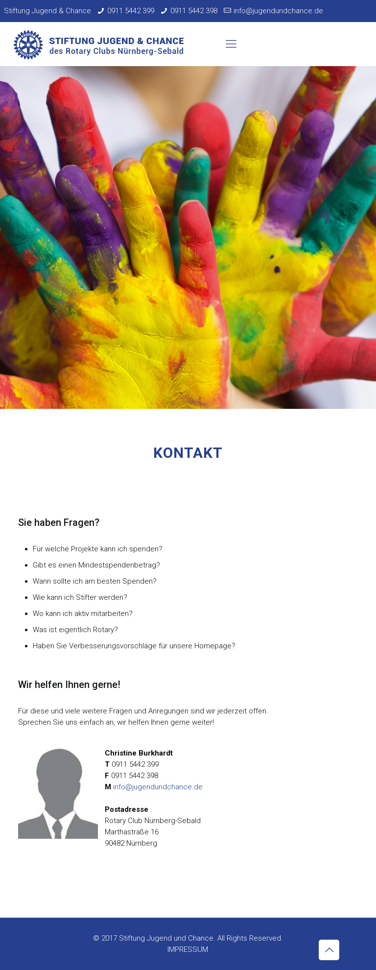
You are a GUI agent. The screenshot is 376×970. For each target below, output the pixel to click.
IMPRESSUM (187, 949)
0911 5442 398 (193, 10)
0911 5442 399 (130, 10)
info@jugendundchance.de (278, 10)
